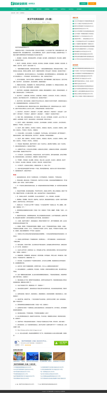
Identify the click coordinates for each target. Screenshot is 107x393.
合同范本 (55, 9)
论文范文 (71, 9)
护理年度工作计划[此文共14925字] (82, 78)
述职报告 (31, 9)
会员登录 (83, 3)
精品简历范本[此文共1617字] (81, 28)
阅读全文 (44, 22)
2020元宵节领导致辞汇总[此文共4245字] (23, 369)
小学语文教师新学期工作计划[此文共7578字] (52, 369)
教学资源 (39, 9)
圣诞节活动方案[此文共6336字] (26, 384)
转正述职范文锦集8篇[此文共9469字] (83, 76)
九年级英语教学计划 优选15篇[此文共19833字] (52, 367)
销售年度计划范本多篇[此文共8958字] (83, 54)
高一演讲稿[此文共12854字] (47, 371)
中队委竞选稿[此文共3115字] (21, 374)
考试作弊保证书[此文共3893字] (21, 378)
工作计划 (15, 9)
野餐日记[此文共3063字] (80, 83)
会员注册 (92, 3)
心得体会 (47, 9)
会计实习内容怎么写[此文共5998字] (49, 374)
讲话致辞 (79, 9)
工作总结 (23, 9)
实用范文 (31, 4)
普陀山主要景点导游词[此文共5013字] (83, 93)
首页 (17, 13)
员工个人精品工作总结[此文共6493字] (83, 23)
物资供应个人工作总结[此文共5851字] (83, 36)
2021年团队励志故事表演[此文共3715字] (51, 376)
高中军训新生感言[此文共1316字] (22, 371)
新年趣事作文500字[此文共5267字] (82, 51)
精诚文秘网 (51, 391)
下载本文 (48, 22)
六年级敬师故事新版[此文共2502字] (22, 367)
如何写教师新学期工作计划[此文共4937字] (24, 376)
